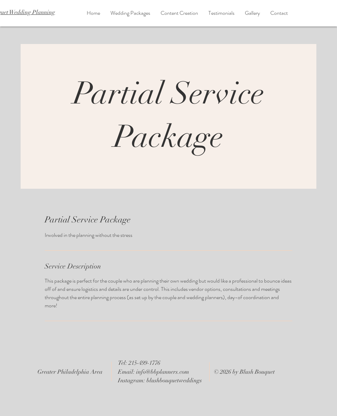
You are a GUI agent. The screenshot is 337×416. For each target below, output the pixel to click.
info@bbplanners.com (162, 371)
